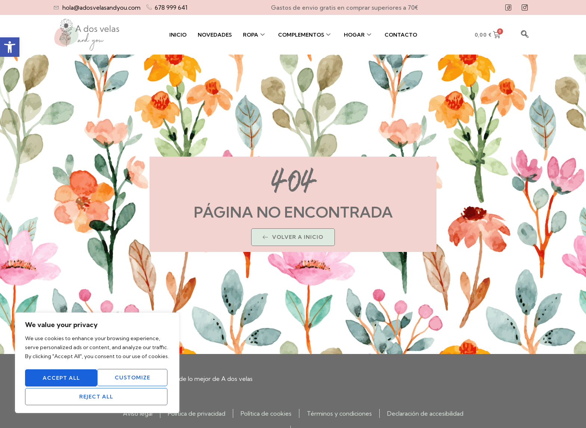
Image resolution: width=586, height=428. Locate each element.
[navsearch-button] (524, 34)
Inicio (177, 34)
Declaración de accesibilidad (425, 413)
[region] (97, 365)
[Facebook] (508, 7)
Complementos (304, 34)
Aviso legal (137, 413)
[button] (9, 47)
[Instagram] (524, 7)
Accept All (97, 396)
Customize (60, 379)
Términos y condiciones (339, 413)
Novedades (215, 34)
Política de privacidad (196, 413)
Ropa (254, 34)
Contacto (401, 34)
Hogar (357, 34)
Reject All (132, 379)
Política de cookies (266, 413)
